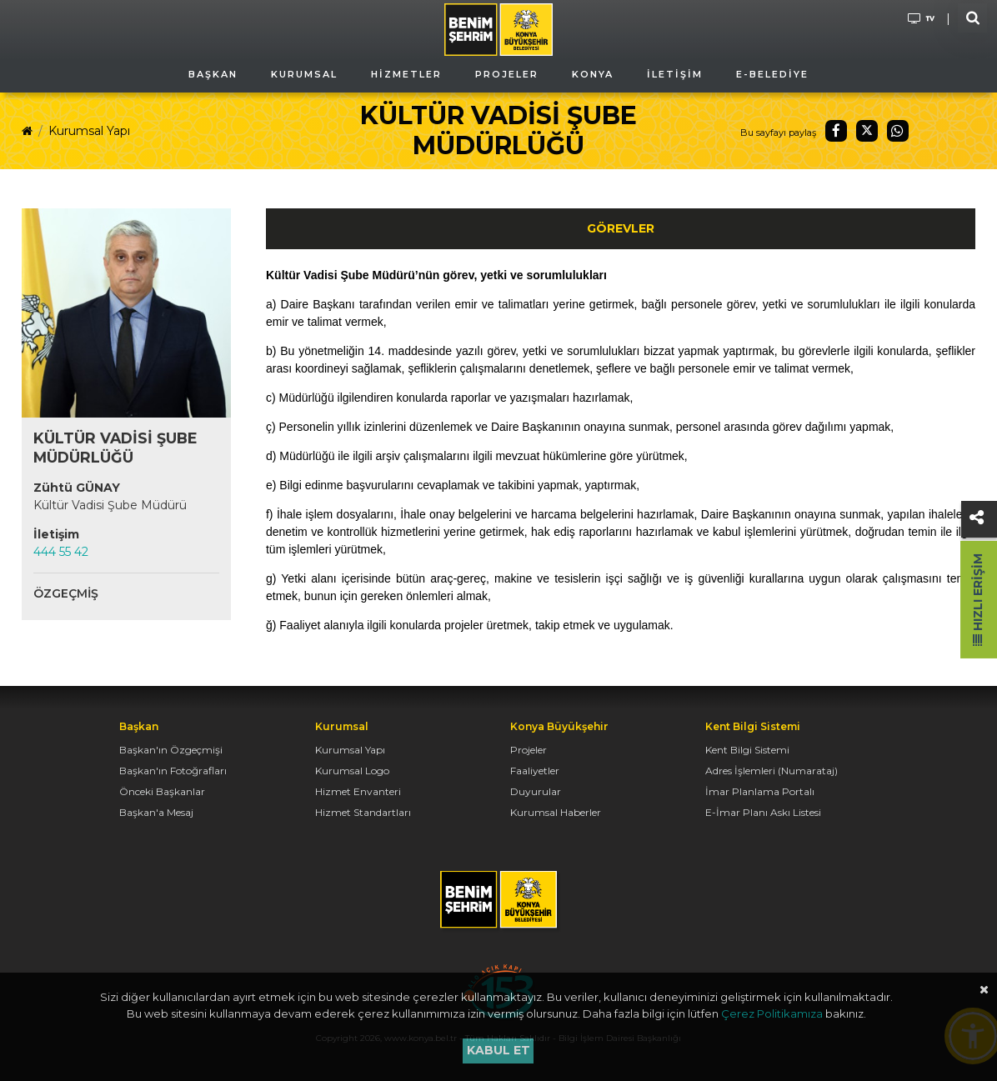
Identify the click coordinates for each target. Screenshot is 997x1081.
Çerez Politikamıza (772, 1013)
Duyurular (535, 791)
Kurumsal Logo (352, 770)
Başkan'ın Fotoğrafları (173, 770)
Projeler (528, 749)
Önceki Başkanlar (162, 791)
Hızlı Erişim (977, 599)
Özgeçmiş (65, 593)
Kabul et (498, 1050)
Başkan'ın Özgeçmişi (171, 749)
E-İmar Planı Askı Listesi (763, 812)
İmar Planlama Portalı (759, 791)
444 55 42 (60, 551)
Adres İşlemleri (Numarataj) (771, 770)
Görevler (620, 228)
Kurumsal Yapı (89, 130)
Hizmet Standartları (363, 812)
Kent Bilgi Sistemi (747, 749)
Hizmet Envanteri (358, 791)
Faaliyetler (534, 770)
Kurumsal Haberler (555, 812)
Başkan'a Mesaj (156, 812)
